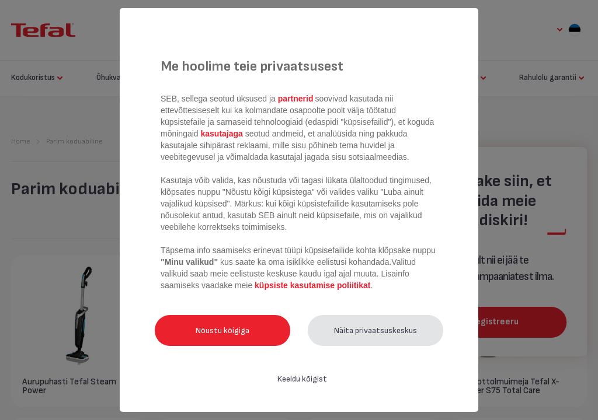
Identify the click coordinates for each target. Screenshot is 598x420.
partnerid (296, 98)
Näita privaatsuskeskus (375, 330)
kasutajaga (222, 133)
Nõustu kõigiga (222, 330)
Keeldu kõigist (302, 379)
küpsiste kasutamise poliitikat (312, 285)
